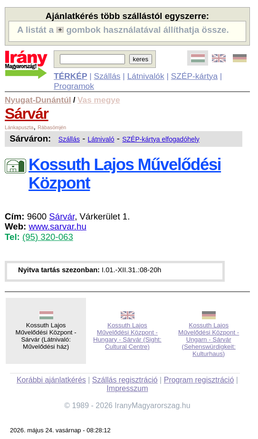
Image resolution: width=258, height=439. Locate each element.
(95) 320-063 (47, 237)
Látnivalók (145, 76)
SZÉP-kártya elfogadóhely (161, 139)
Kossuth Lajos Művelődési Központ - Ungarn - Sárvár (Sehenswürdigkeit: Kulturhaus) (208, 339)
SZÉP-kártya (194, 76)
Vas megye (98, 100)
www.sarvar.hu (57, 226)
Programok (74, 86)
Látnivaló (101, 139)
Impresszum (127, 388)
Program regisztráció (199, 380)
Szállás (107, 76)
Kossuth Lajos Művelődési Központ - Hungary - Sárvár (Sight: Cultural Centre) (127, 336)
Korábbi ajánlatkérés (51, 380)
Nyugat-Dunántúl (38, 100)
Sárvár (26, 113)
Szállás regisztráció (125, 380)
